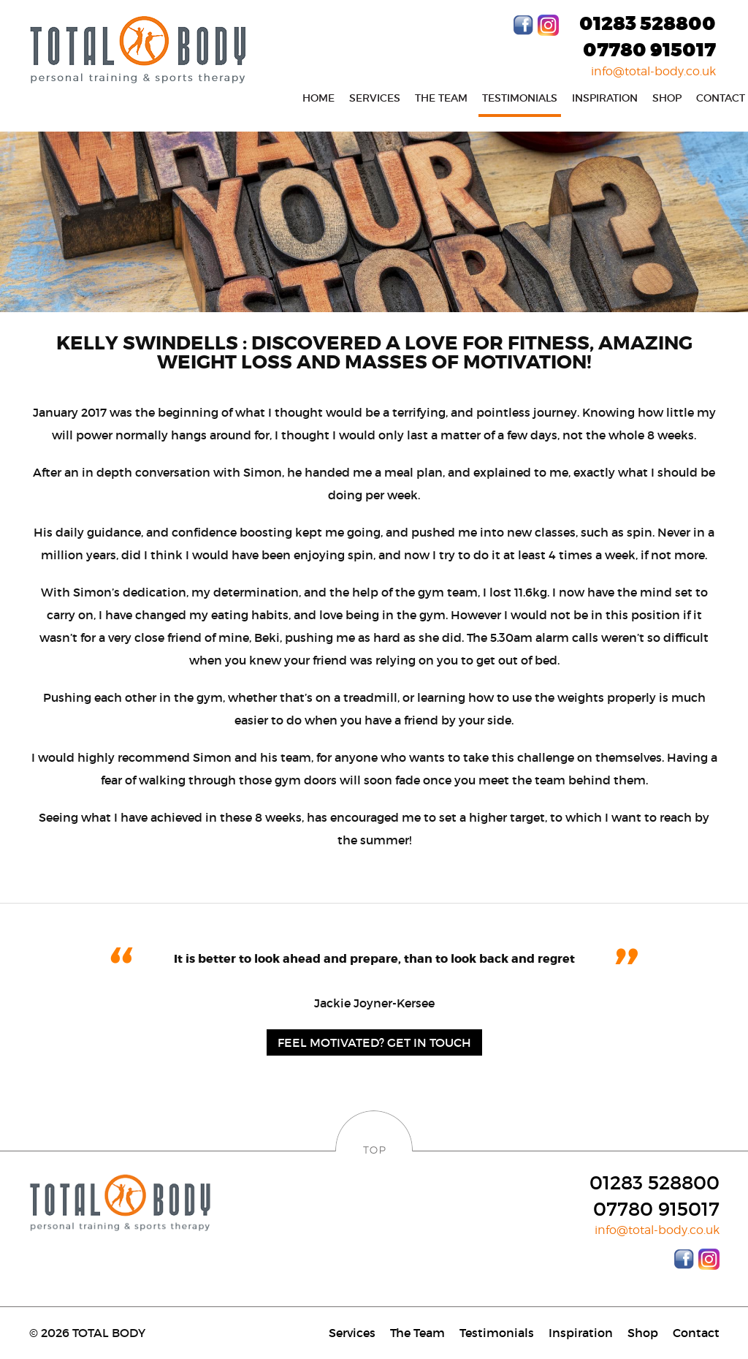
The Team (441, 98)
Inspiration (605, 98)
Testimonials (519, 98)
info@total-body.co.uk (653, 71)
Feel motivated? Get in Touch (374, 1042)
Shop (667, 98)
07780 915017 (649, 50)
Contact (696, 1332)
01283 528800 (647, 24)
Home (318, 98)
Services (374, 98)
